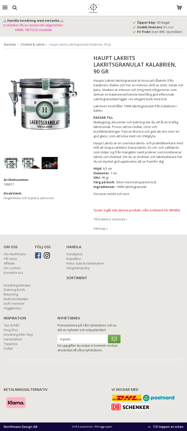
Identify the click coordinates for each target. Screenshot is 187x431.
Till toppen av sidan (165, 426)
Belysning (11, 294)
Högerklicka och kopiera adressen (29, 198)
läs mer (169, 27)
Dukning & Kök (14, 289)
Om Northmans (15, 254)
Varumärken (13, 339)
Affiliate (9, 263)
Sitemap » (101, 228)
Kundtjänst (74, 254)
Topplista (10, 344)
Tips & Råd (11, 325)
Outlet (8, 348)
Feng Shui (11, 330)
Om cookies (12, 268)
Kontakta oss (13, 272)
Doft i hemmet (14, 303)
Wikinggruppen (103, 426)
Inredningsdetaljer (17, 285)
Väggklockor (13, 308)
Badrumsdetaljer (16, 299)
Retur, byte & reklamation (85, 263)
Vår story (10, 258)
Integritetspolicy (78, 268)
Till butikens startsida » (110, 219)
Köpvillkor (73, 258)
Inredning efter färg (18, 334)
